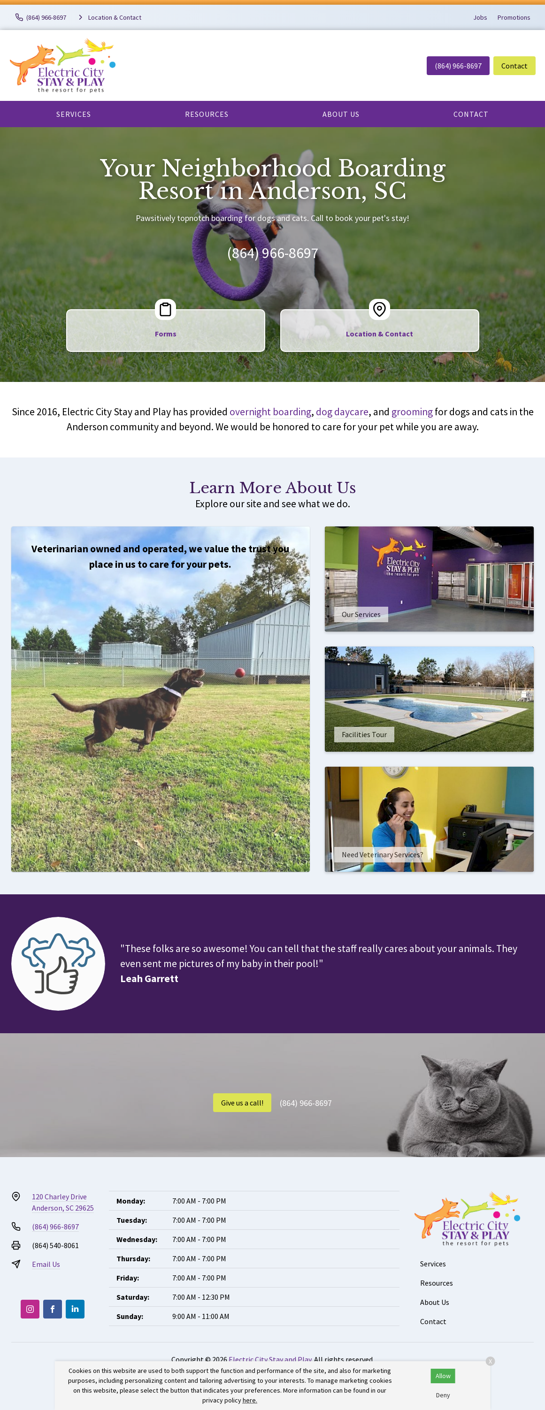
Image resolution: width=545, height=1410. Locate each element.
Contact (514, 65)
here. (250, 1400)
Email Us (46, 1264)
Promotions (514, 17)
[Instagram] (30, 1309)
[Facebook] (52, 1309)
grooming (412, 411)
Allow (443, 1376)
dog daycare (342, 411)
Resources (207, 114)
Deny (443, 1395)
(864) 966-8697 (458, 65)
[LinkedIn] (75, 1309)
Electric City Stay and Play (270, 1359)
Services (73, 114)
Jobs (480, 17)
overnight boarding (270, 411)
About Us (341, 114)
